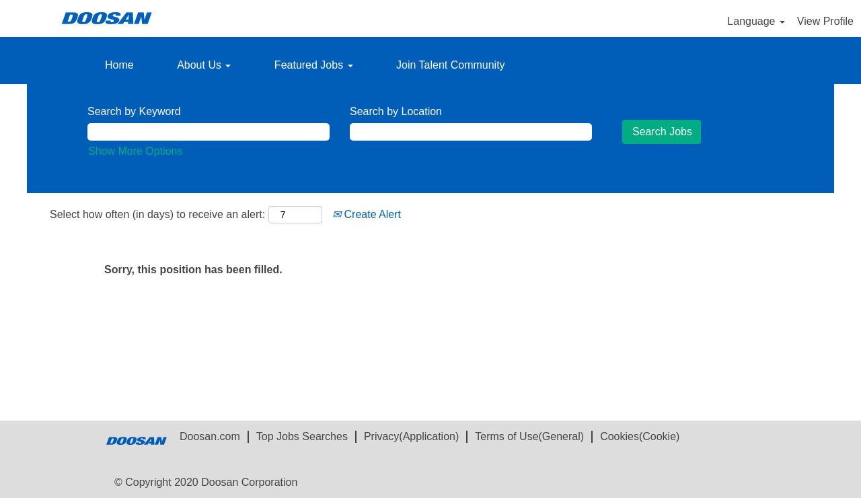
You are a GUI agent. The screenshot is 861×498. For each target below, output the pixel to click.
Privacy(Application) (411, 436)
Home (119, 65)
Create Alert (366, 214)
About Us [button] (204, 65)
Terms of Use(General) (529, 436)
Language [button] (756, 21)
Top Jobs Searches (302, 436)
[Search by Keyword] (208, 132)
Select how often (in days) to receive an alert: (157, 214)
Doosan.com (210, 436)
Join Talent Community (450, 65)
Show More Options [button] (135, 151)
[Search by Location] (471, 132)
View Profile (825, 21)
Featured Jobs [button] (313, 65)
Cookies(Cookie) (639, 436)
